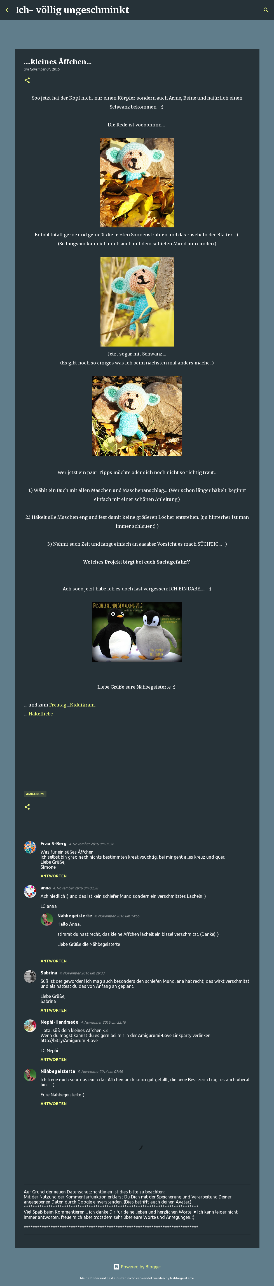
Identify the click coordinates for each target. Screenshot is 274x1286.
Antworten (54, 876)
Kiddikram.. (83, 705)
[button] (27, 80)
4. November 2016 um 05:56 (91, 844)
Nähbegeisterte (74, 915)
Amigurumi (35, 794)
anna (46, 887)
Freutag (57, 705)
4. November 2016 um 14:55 (116, 916)
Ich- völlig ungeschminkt (72, 10)
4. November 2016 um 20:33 (81, 973)
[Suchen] (137, 10)
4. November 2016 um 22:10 (103, 1022)
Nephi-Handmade (59, 1021)
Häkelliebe (40, 714)
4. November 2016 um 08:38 (75, 888)
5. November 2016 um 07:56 (100, 1071)
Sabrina (49, 972)
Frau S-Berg (54, 843)
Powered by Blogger (137, 1266)
